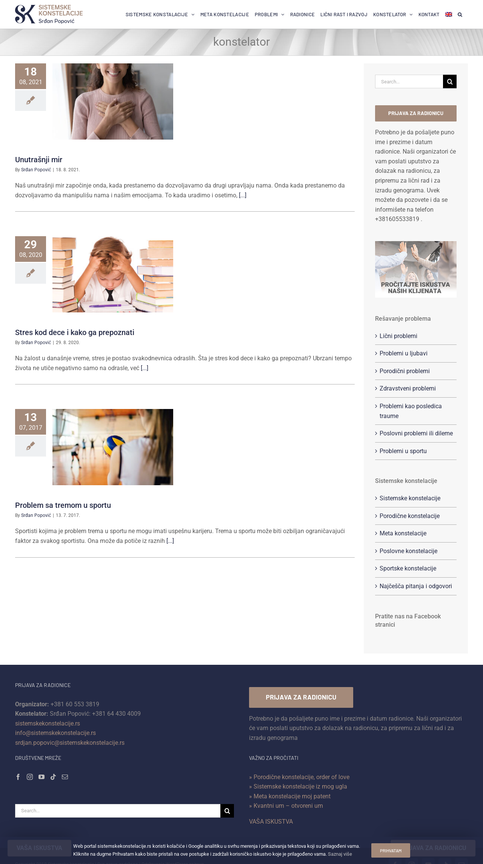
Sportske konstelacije (408, 568)
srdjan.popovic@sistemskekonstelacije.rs (70, 742)
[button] (460, 14)
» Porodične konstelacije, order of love (299, 777)
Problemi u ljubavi (404, 353)
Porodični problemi (405, 371)
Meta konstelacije (403, 533)
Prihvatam (390, 850)
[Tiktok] (53, 777)
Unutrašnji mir (38, 159)
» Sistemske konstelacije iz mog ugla (298, 786)
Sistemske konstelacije (410, 498)
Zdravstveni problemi (408, 388)
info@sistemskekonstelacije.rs (55, 732)
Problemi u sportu (403, 451)
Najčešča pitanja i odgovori (416, 586)
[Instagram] (30, 777)
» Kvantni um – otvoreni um (286, 805)
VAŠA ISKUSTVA (271, 821)
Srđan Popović (36, 169)
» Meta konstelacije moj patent (290, 796)
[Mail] (65, 777)
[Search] (450, 81)
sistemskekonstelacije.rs (47, 723)
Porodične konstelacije (410, 516)
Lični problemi (398, 336)
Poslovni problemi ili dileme (416, 433)
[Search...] (409, 81)
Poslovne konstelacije (408, 551)
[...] (242, 195)
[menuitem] (448, 14)
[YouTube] (41, 777)
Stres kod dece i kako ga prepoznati (74, 332)
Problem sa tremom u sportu (63, 505)
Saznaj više (338, 854)
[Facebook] (18, 777)
